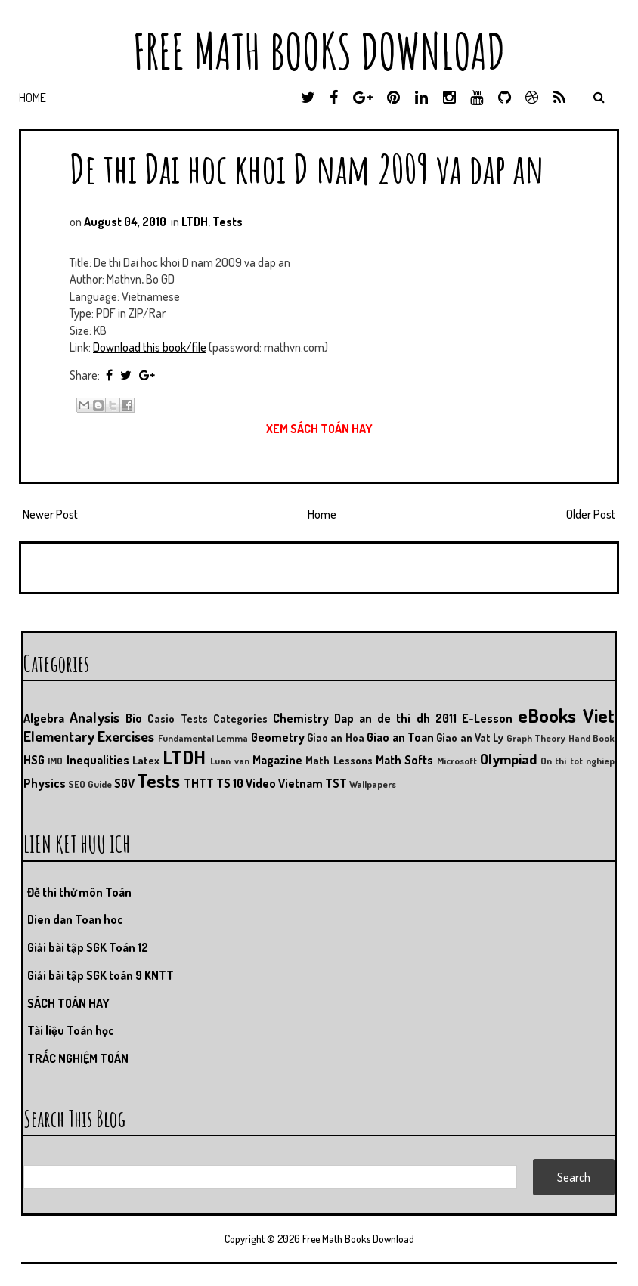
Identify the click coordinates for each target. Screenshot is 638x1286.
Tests (227, 221)
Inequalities (98, 759)
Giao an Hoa (335, 737)
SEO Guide (90, 784)
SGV (124, 783)
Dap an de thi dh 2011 (395, 718)
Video (261, 783)
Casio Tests (177, 718)
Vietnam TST (312, 783)
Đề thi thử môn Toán (79, 892)
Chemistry (301, 718)
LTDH (194, 221)
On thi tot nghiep (577, 761)
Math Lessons (338, 760)
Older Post (590, 514)
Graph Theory (535, 738)
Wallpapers (372, 784)
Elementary (58, 736)
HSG (34, 759)
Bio (133, 718)
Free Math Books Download (319, 51)
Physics (44, 783)
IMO (55, 761)
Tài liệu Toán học (70, 1030)
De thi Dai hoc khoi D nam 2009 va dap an (307, 168)
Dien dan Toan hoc (75, 919)
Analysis (94, 717)
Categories (240, 718)
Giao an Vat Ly (469, 737)
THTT (199, 783)
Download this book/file (149, 347)
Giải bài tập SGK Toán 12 (87, 947)
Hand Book (591, 738)
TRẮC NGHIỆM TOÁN (78, 1058)
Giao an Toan (400, 737)
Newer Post (50, 514)
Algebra (43, 718)
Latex (146, 760)
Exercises (126, 736)
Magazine (277, 759)
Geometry (278, 737)
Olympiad (508, 758)
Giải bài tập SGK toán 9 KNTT (100, 975)
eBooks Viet (566, 715)
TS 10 (229, 783)
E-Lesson (487, 718)
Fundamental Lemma (203, 738)
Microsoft (457, 761)
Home (32, 97)
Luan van (229, 761)
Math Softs (404, 759)
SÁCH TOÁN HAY (68, 1003)
